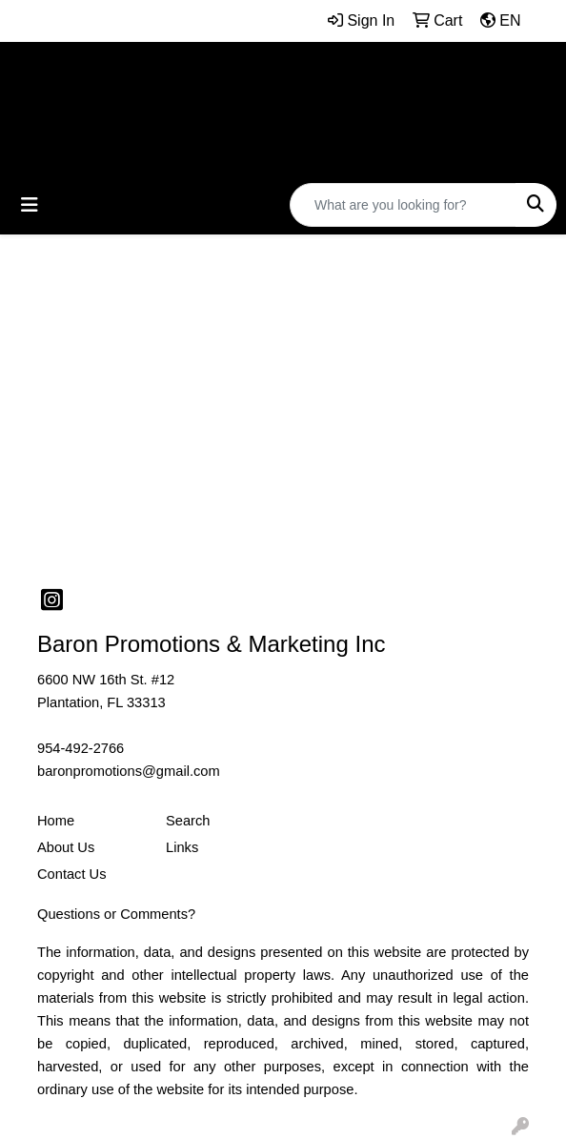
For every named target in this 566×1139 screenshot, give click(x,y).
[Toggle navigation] (30, 205)
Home (55, 820)
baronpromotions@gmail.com (128, 771)
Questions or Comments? (116, 914)
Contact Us (72, 874)
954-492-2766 (80, 748)
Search (188, 820)
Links (182, 847)
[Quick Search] (403, 205)
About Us (65, 847)
